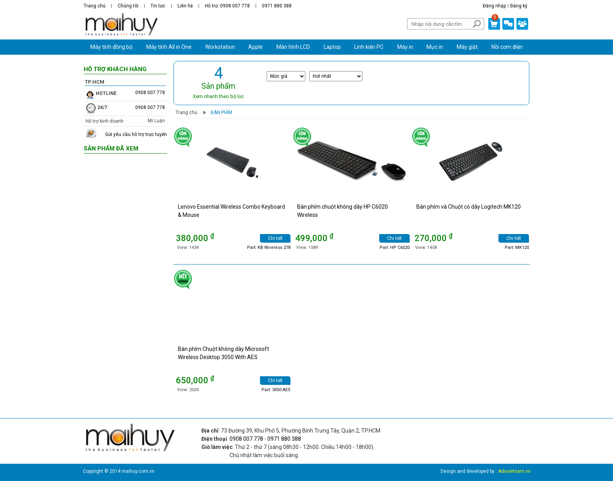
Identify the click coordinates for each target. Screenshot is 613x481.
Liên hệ (185, 6)
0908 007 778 (150, 92)
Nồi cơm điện (507, 47)
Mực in (435, 47)
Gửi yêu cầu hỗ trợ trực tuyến (136, 134)
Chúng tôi (128, 6)
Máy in (405, 47)
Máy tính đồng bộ (111, 47)
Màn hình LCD (293, 47)
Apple (255, 47)
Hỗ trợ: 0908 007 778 (227, 6)
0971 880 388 (277, 6)
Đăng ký (518, 6)
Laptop (332, 47)
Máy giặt (467, 47)
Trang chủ (95, 6)
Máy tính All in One (169, 47)
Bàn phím (221, 112)
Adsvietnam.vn (514, 471)
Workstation (220, 47)
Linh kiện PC (369, 47)
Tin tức (158, 6)
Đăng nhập (494, 6)
